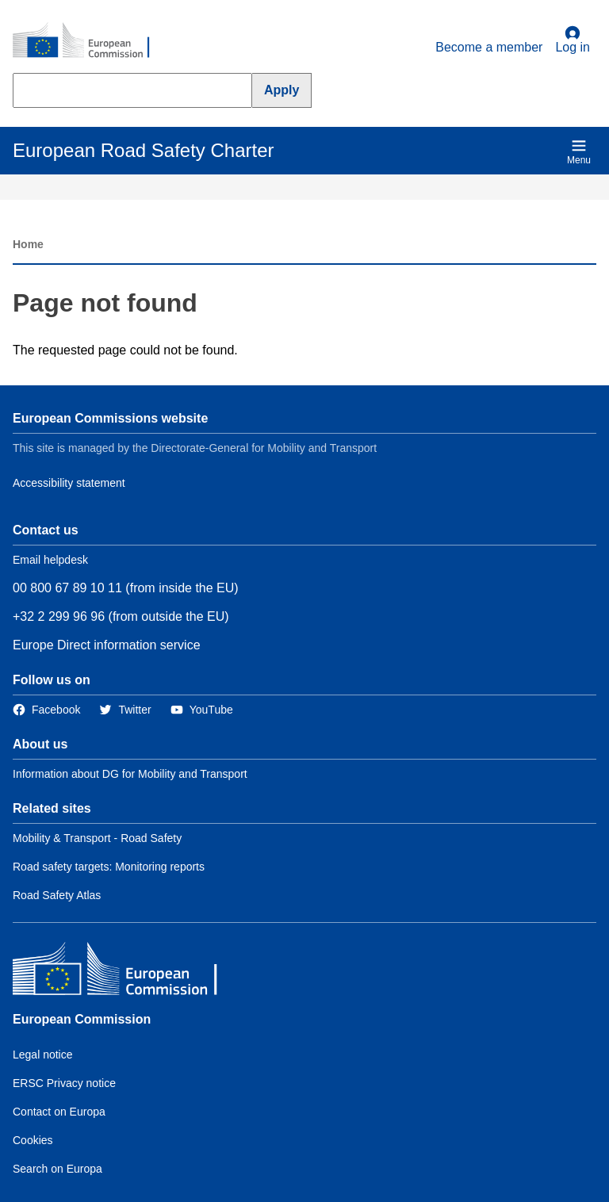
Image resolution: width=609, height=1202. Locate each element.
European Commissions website (110, 418)
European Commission (82, 1019)
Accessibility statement (69, 483)
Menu (579, 152)
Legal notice (43, 1054)
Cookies (33, 1140)
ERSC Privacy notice (64, 1083)
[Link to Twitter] (125, 710)
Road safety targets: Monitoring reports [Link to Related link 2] (109, 866)
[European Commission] (90, 41)
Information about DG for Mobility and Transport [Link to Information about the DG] (130, 774)
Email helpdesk (50, 559)
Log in (572, 39)
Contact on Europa (59, 1111)
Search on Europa (57, 1168)
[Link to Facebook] (46, 710)
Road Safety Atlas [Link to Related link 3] (57, 895)
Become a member (488, 47)
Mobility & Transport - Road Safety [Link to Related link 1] (97, 838)
